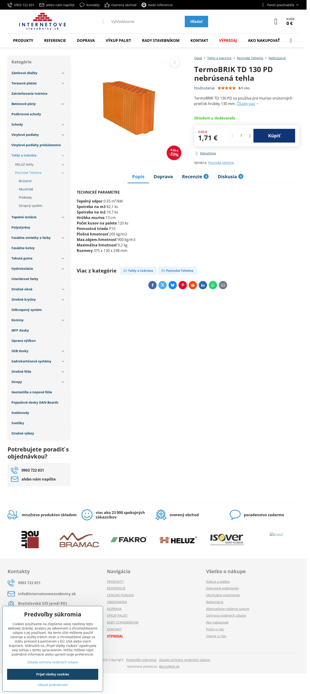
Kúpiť (274, 135)
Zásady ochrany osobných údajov (184, 660)
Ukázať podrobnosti (53, 685)
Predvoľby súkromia (141, 660)
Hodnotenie (204, 88)
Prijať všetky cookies (52, 674)
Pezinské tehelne (221, 162)
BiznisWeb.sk (169, 666)
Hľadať (196, 21)
